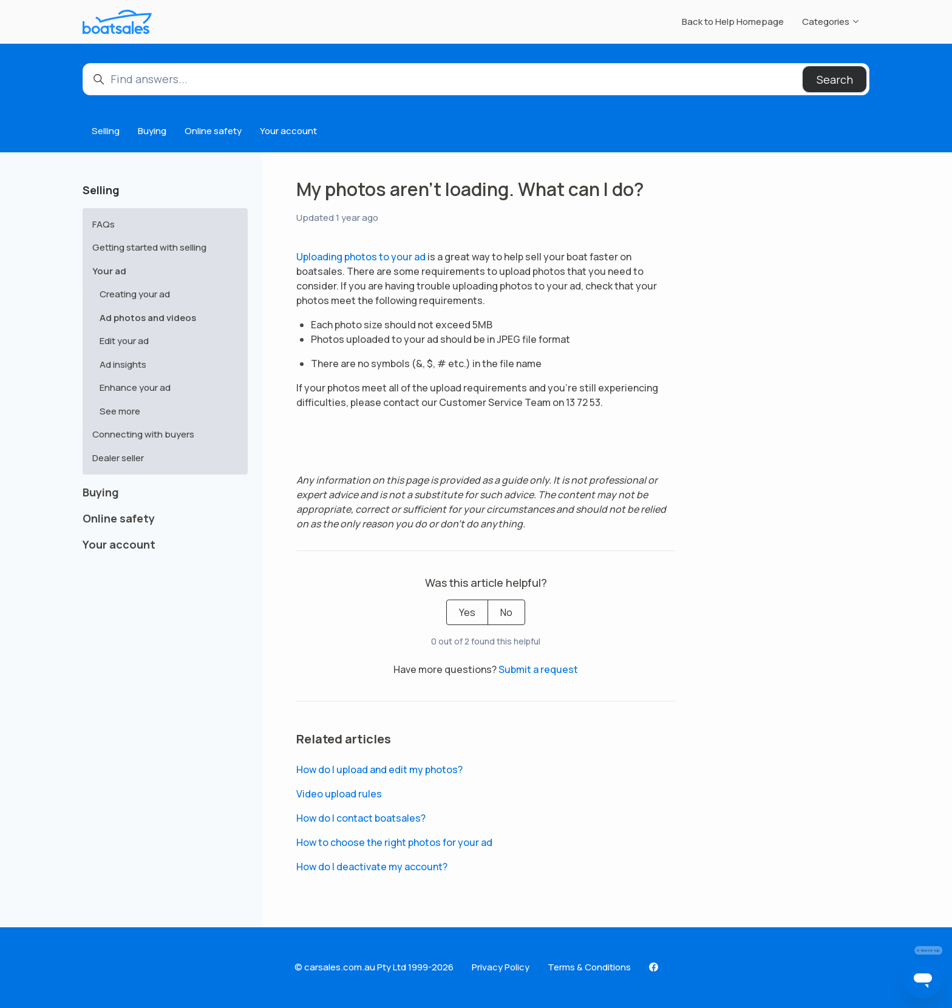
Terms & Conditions (589, 967)
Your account (288, 130)
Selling (106, 130)
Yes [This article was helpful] (467, 612)
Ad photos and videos (148, 317)
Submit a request (538, 669)
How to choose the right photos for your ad (394, 842)
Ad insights (123, 364)
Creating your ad (135, 294)
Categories (831, 21)
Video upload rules (339, 793)
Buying (152, 130)
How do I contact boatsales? (361, 818)
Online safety (213, 130)
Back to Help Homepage (733, 21)
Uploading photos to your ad (361, 256)
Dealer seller (118, 458)
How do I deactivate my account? (371, 866)
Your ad (109, 271)
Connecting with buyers (143, 434)
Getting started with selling (149, 247)
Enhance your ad (135, 387)
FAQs (103, 224)
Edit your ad (124, 340)
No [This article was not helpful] (506, 612)
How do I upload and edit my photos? (379, 769)
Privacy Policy (500, 967)
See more (120, 411)
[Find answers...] (476, 79)
